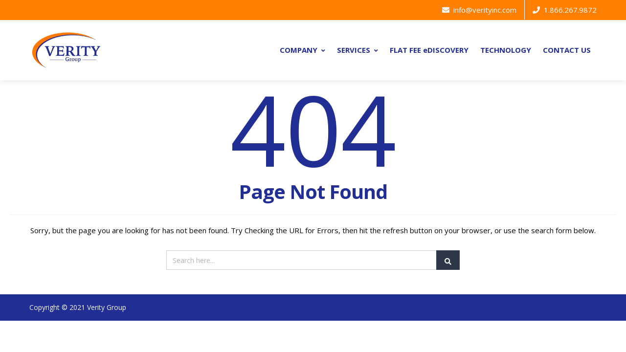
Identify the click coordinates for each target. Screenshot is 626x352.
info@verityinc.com (479, 10)
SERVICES (357, 50)
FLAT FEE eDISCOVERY (429, 50)
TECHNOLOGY (505, 50)
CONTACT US (567, 50)
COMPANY (302, 50)
